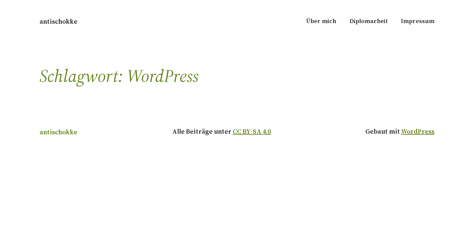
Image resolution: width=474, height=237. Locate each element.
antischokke (58, 21)
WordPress (417, 131)
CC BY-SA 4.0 (252, 131)
